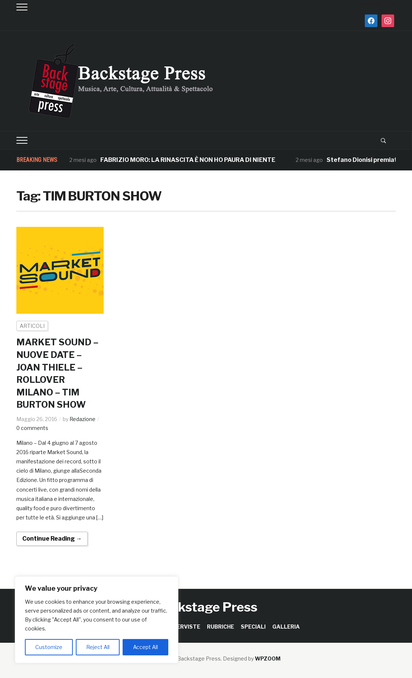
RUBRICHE (220, 626)
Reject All (98, 647)
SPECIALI (253, 626)
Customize (48, 647)
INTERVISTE (183, 626)
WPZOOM (267, 658)
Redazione (82, 419)
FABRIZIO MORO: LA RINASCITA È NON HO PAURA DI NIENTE (187, 159)
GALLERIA (286, 626)
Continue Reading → (52, 538)
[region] (96, 619)
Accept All (145, 647)
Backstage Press (206, 607)
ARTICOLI (32, 326)
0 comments (32, 428)
